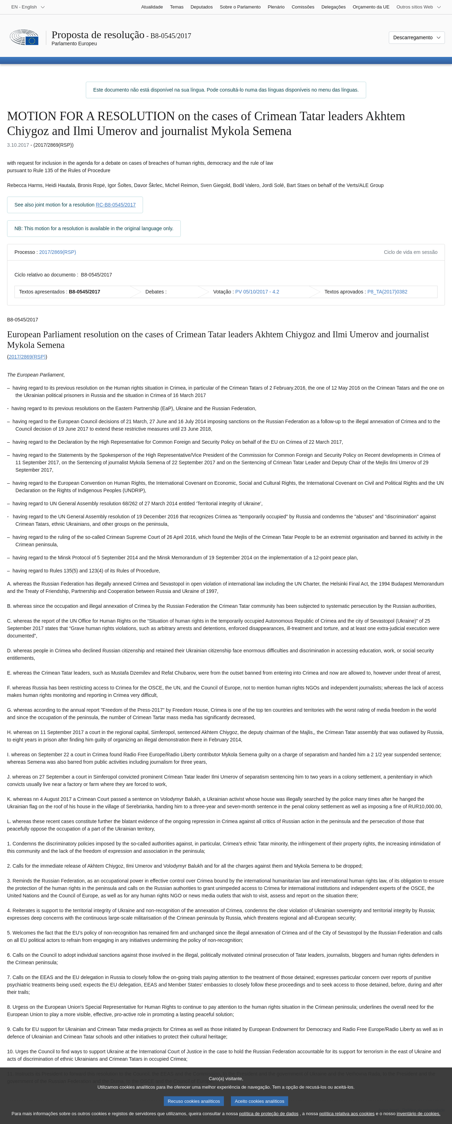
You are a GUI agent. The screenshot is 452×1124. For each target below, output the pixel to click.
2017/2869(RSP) (57, 252)
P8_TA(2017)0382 (388, 292)
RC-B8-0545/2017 (116, 205)
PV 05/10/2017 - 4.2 (257, 292)
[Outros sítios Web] (419, 7)
